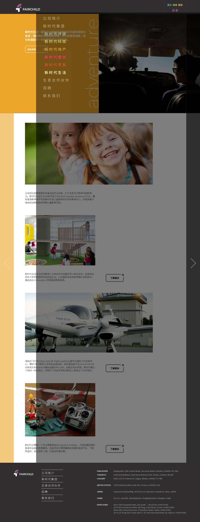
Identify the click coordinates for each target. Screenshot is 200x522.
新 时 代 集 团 (49, 479)
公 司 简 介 (48, 473)
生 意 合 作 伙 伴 (51, 485)
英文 (169, 5)
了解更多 (117, 277)
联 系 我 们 (48, 498)
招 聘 (45, 492)
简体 (175, 5)
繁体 (180, 5)
